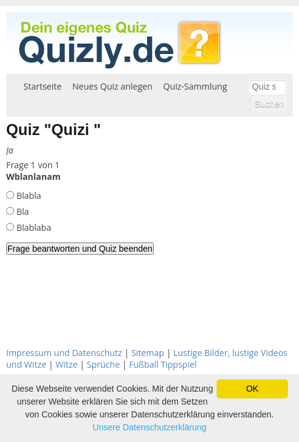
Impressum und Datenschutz (64, 353)
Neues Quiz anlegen (113, 86)
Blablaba (32, 227)
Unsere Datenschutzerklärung (149, 427)
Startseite (42, 86)
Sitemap (147, 353)
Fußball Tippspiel (163, 364)
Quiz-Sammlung (195, 86)
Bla (21, 211)
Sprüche (103, 364)
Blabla (27, 195)
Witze (66, 364)
